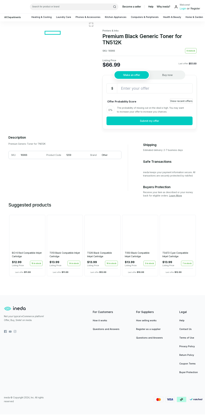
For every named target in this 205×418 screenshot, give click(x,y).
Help (151, 6)
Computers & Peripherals (146, 17)
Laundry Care (65, 17)
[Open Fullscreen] (91, 112)
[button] (52, 73)
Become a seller (131, 6)
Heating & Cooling (43, 17)
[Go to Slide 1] (53, 126)
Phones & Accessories (89, 17)
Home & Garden (196, 17)
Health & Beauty (174, 17)
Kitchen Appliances (117, 17)
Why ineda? (163, 6)
